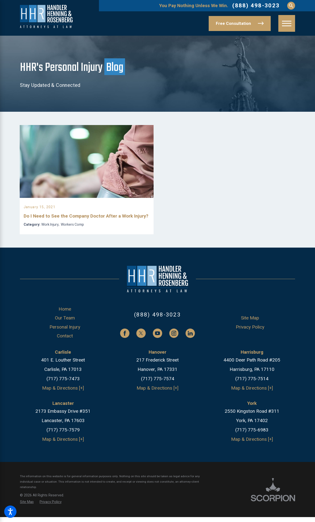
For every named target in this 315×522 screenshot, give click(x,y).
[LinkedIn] (190, 348)
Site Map (250, 333)
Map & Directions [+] (63, 403)
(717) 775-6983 (251, 445)
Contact (65, 351)
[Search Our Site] (291, 6)
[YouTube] (157, 348)
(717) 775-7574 (157, 394)
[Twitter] (141, 348)
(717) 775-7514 (251, 394)
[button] (10, 512)
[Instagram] (174, 348)
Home (65, 324)
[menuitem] (64, 324)
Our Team (65, 333)
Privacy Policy (250, 342)
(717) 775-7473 (63, 394)
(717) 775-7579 (63, 445)
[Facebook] (124, 348)
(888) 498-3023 (256, 6)
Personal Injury (64, 342)
